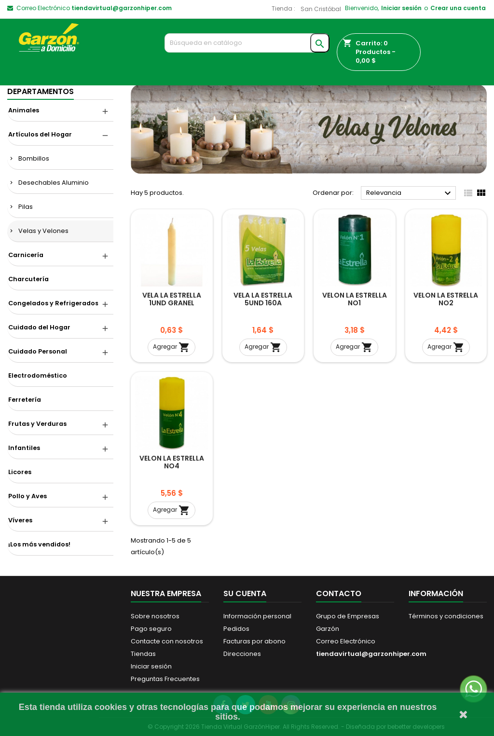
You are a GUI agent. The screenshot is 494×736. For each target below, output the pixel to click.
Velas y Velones (43, 231)
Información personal (257, 616)
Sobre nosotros (155, 616)
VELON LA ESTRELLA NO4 (171, 462)
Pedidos (236, 628)
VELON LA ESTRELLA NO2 (445, 299)
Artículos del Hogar (40, 134)
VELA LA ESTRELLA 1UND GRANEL (171, 299)
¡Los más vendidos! (39, 544)
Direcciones (242, 653)
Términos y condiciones (446, 616)
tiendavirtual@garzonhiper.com (121, 8)
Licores (19, 472)
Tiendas (143, 653)
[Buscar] (247, 43)
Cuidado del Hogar (39, 327)
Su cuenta (244, 593)
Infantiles (24, 448)
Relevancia (409, 193)
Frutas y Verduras (37, 424)
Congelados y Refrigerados (53, 303)
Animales (23, 110)
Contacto (338, 593)
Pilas (25, 207)
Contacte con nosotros (167, 641)
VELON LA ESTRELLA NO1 (354, 299)
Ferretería (24, 399)
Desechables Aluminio (53, 182)
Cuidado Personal (37, 351)
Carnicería (25, 255)
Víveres (20, 520)
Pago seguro (151, 628)
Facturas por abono (254, 641)
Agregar (171, 347)
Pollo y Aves (27, 496)
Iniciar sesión (401, 8)
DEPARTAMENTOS (40, 91)
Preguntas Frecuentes (165, 678)
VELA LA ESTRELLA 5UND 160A (262, 299)
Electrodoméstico (37, 375)
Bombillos (33, 158)
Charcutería (28, 279)
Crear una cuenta (458, 8)
